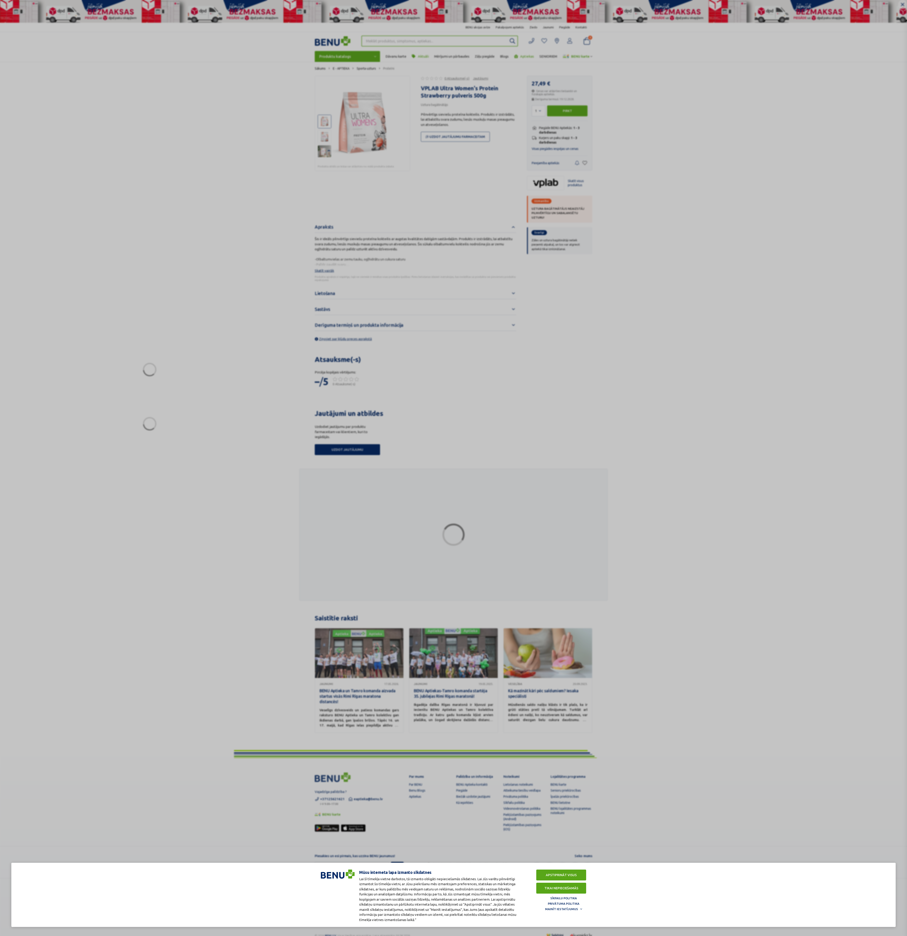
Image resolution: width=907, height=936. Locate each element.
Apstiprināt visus (561, 875)
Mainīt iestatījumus (561, 909)
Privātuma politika (563, 903)
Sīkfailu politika (563, 898)
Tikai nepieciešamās (561, 888)
